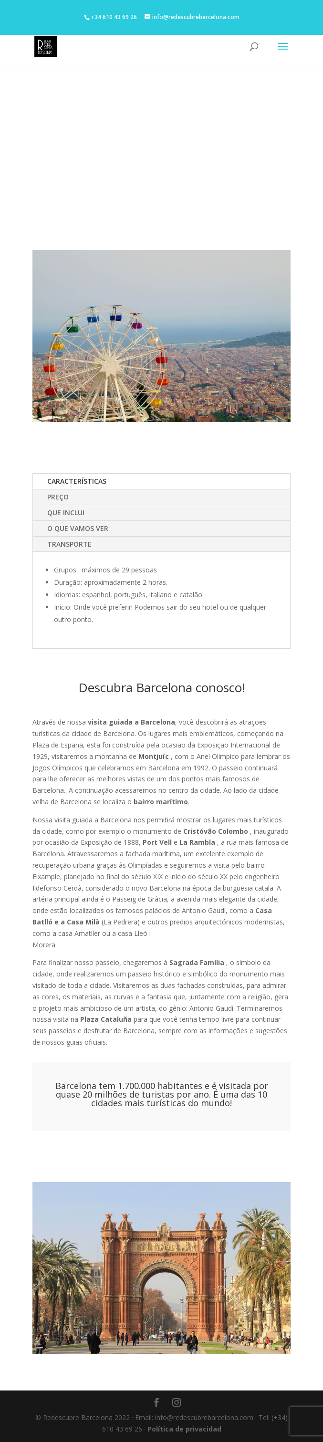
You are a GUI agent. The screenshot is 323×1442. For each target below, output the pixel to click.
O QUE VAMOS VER (77, 528)
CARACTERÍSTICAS (76, 481)
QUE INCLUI (65, 512)
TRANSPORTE (69, 544)
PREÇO (58, 496)
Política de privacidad (184, 1428)
